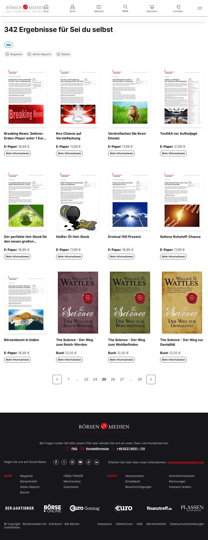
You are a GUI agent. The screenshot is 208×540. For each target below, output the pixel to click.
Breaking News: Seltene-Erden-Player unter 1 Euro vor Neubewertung (25, 138)
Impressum (105, 524)
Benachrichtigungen (138, 487)
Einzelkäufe (132, 481)
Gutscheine (71, 487)
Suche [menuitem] (125, 8)
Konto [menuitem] (72, 8)
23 (86, 379)
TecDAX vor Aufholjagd (178, 133)
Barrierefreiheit (156, 524)
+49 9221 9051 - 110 (131, 448)
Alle (8, 44)
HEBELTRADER (73, 476)
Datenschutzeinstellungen (187, 524)
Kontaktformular (97, 448)
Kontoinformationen (182, 476)
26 (113, 379)
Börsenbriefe (28, 481)
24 (95, 379)
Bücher (63, 54)
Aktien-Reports (39, 54)
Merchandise (72, 481)
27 (122, 379)
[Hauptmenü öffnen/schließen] (200, 8)
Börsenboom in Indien (21, 340)
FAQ (74, 448)
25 (104, 379)
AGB (139, 524)
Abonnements (134, 476)
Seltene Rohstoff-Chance (180, 237)
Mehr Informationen (17, 153)
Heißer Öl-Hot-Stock (72, 237)
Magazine (13, 54)
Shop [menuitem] (46, 8)
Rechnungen (177, 481)
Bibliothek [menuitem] (99, 8)
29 (140, 379)
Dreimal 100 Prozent (124, 237)
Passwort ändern (180, 487)
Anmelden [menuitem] (178, 8)
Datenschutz (124, 524)
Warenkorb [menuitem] (152, 8)
